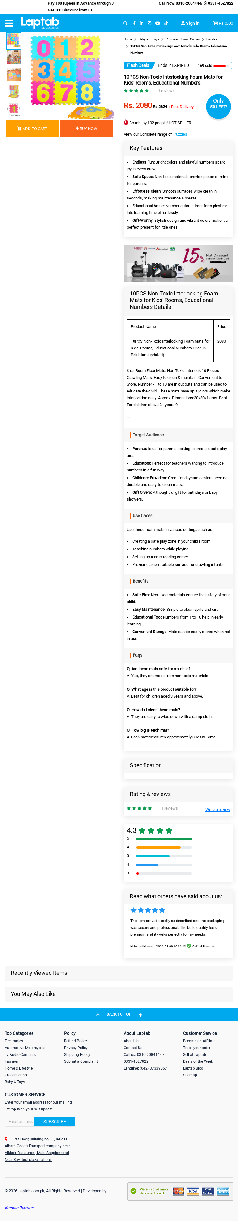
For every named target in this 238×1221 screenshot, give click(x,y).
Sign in (190, 23)
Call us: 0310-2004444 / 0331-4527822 (144, 1058)
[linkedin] (141, 23)
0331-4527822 (218, 3)
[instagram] (149, 23)
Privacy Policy (76, 1048)
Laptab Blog (193, 1068)
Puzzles (180, 134)
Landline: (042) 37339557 (145, 1068)
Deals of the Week (198, 1061)
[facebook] (134, 23)
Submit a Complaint (81, 1061)
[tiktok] (166, 23)
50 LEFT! (218, 106)
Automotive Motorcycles (25, 1048)
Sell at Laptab (194, 1055)
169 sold (205, 65)
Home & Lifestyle (19, 1068)
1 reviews (166, 90)
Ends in (165, 65)
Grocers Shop (16, 1075)
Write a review (217, 809)
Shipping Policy (77, 1055)
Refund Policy (75, 1041)
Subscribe (54, 1121)
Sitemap (190, 1075)
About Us (131, 1041)
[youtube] (157, 23)
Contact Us (133, 1048)
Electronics (14, 1041)
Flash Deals (138, 65)
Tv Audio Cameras (20, 1055)
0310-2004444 (188, 3)
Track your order (196, 1048)
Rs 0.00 (226, 23)
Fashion (11, 1061)
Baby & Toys (15, 1082)
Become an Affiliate (199, 1041)
